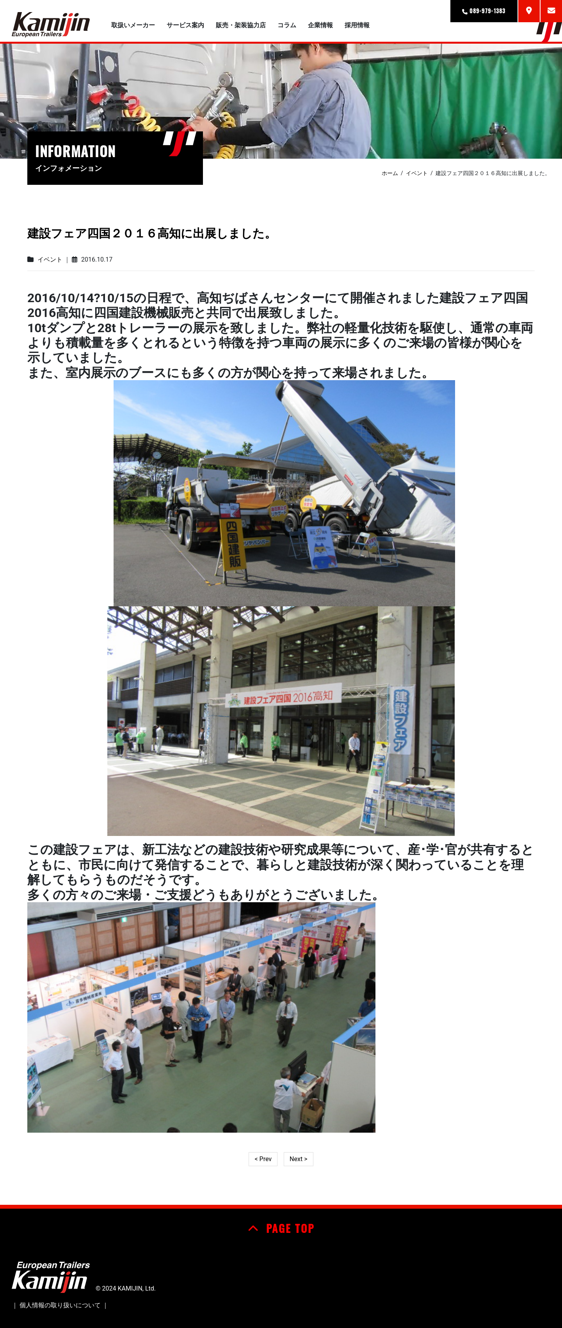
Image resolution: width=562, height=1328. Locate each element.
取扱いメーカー (133, 25)
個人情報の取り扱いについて (60, 1305)
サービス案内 (185, 25)
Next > (298, 1159)
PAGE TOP (281, 1228)
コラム (286, 25)
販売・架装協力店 (241, 25)
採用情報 (357, 25)
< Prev (263, 1159)
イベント (49, 259)
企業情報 (320, 25)
